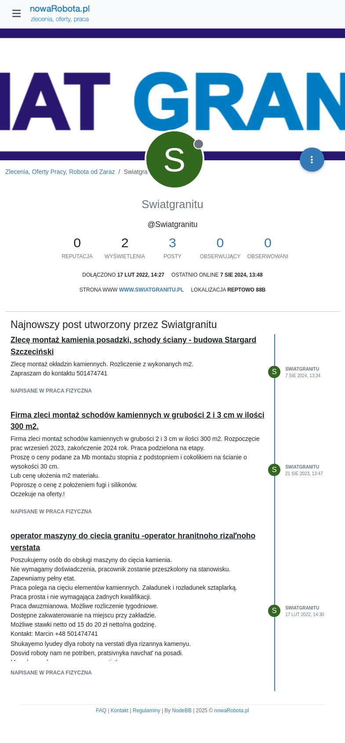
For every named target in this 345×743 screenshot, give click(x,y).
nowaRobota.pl (231, 710)
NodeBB (182, 710)
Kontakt (119, 710)
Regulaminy (146, 710)
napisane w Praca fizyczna (51, 391)
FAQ (101, 710)
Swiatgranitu (302, 369)
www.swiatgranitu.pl (151, 290)
